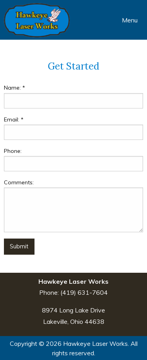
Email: (14, 119)
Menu (126, 20)
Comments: (19, 182)
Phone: (13, 150)
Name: (14, 87)
